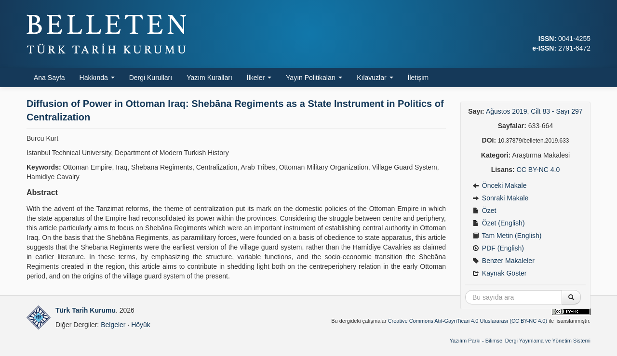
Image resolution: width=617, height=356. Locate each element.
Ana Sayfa (49, 77)
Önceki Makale (499, 185)
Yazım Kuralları (209, 77)
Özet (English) (498, 223)
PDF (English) (498, 248)
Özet (484, 210)
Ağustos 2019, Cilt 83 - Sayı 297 (534, 111)
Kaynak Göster (499, 273)
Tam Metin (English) (506, 235)
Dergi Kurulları (150, 77)
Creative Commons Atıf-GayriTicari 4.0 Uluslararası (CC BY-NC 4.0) (468, 321)
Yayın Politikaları (314, 77)
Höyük (140, 325)
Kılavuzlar (375, 77)
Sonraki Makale (500, 198)
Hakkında (97, 77)
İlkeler (259, 77)
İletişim (418, 77)
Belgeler (113, 325)
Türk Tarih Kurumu (85, 310)
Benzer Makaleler (503, 260)
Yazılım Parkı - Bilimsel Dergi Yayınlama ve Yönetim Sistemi (519, 340)
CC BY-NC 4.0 (538, 169)
